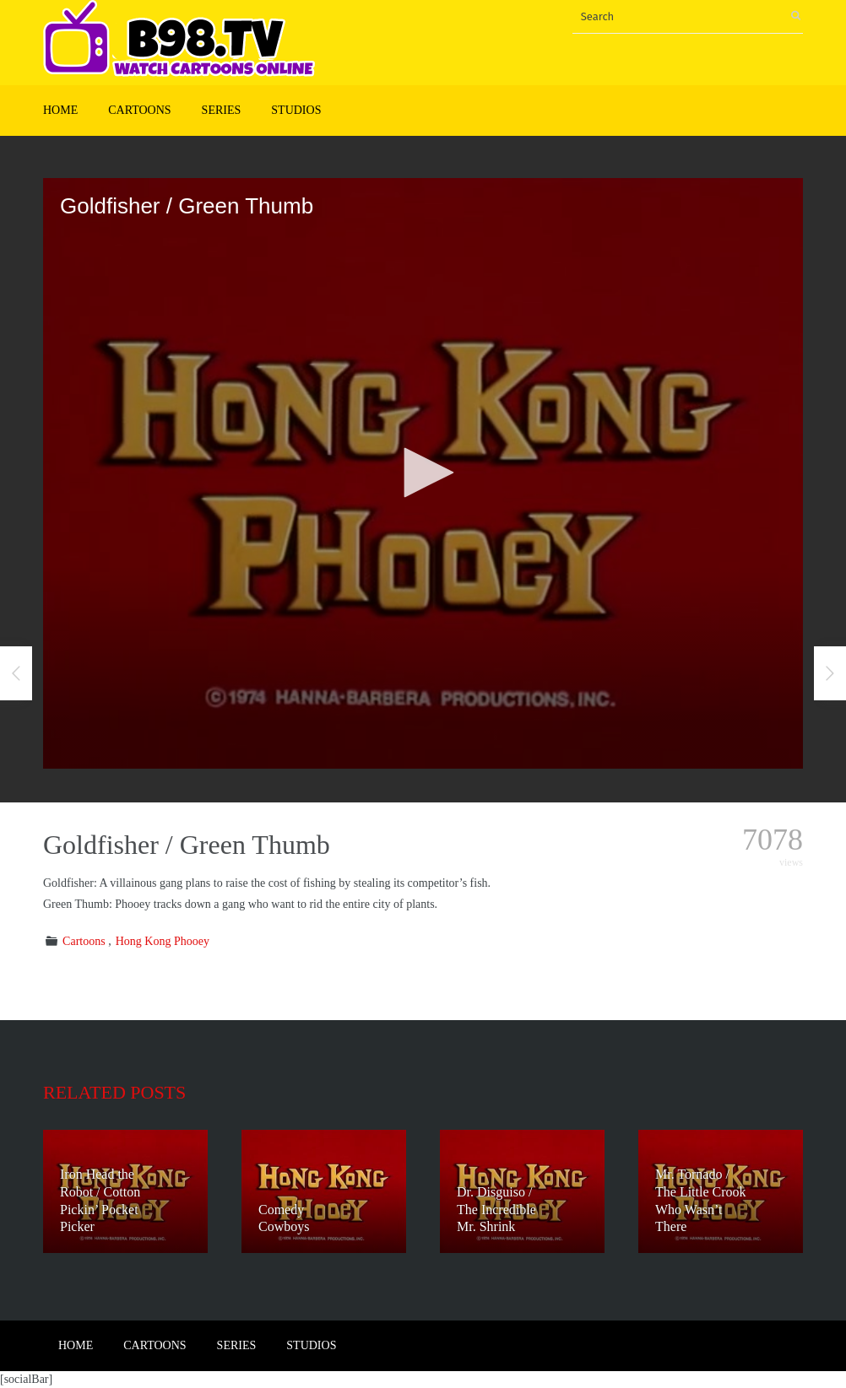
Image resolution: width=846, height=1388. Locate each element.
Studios (296, 110)
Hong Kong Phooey (162, 941)
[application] (423, 473)
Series (221, 110)
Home (60, 110)
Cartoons (139, 110)
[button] (423, 472)
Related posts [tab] (114, 1092)
